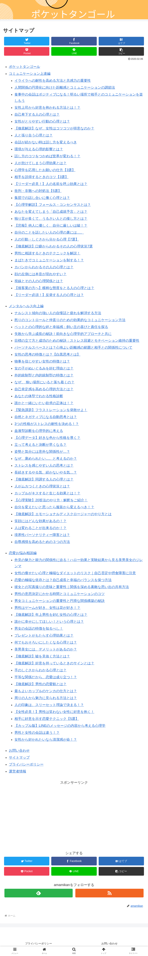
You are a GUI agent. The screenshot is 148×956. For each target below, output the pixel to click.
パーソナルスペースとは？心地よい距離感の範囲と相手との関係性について (73, 347)
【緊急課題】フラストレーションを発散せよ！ (50, 410)
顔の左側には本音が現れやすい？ (40, 274)
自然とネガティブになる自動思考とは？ (45, 417)
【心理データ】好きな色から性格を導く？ (47, 438)
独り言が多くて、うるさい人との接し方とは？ (50, 218)
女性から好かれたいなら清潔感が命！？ (45, 739)
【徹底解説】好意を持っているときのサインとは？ (54, 663)
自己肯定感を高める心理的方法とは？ (43, 389)
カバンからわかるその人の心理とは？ (43, 267)
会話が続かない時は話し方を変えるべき (45, 142)
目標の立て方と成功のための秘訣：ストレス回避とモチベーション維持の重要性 (76, 341)
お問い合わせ (19, 750)
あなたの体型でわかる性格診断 (38, 396)
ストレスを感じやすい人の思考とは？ (43, 465)
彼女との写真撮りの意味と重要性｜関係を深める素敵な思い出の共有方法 (71, 587)
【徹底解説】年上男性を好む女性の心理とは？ (50, 615)
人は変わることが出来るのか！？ (40, 528)
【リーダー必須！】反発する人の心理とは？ (49, 295)
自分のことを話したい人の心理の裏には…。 (49, 232)
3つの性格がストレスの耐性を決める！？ (46, 424)
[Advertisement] (74, 813)
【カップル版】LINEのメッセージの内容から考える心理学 (59, 726)
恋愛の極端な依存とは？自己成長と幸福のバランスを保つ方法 (63, 580)
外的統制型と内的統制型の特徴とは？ (43, 375)
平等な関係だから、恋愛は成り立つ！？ (45, 677)
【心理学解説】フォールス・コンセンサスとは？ (52, 205)
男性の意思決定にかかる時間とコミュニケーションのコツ (59, 594)
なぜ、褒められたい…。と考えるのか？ (45, 458)
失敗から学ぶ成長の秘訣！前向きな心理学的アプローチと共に (63, 334)
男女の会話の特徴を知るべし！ (38, 628)
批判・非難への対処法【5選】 (37, 191)
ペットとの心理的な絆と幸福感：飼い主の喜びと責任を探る (61, 327)
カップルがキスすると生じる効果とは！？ (47, 493)
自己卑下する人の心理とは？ (37, 114)
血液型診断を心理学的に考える (38, 431)
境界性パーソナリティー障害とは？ (42, 535)
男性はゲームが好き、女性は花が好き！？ (47, 608)
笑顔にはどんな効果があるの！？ (40, 521)
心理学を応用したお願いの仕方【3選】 (44, 170)
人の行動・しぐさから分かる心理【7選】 (46, 239)
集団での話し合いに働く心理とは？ (42, 198)
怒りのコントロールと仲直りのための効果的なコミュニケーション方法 (69, 320)
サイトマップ (19, 757)
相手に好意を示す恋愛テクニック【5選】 (46, 719)
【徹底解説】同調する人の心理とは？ (43, 479)
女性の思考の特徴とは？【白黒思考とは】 (47, 354)
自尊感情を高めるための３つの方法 (42, 542)
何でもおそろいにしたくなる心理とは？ (45, 642)
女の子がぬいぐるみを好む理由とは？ (43, 368)
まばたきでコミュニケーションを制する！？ (49, 260)
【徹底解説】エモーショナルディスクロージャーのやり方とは (63, 514)
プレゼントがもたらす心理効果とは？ (43, 635)
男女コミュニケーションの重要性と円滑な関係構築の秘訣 (59, 601)
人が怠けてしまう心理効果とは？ (40, 163)
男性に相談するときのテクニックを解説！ (47, 253)
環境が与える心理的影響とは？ (38, 149)
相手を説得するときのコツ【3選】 (41, 177)
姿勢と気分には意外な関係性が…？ (42, 452)
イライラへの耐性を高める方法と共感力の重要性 (52, 80)
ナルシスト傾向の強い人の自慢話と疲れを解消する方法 (57, 313)
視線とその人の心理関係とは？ (38, 281)
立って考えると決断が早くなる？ (40, 445)
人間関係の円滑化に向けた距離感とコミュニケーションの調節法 (64, 87)
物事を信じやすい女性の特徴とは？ (42, 361)
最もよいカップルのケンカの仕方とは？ (45, 691)
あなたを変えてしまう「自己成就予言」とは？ (50, 212)
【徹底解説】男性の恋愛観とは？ (40, 684)
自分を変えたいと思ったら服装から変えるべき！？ (54, 507)
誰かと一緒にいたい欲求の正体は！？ (43, 403)
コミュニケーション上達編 (29, 74)
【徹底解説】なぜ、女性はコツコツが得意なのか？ (54, 128)
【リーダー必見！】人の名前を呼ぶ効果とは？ (50, 184)
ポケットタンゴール (24, 67)
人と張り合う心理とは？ (33, 135)
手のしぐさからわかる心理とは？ (40, 670)
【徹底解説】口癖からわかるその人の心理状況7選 (53, 246)
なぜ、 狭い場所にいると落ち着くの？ (44, 382)
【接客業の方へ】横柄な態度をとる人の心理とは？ (54, 288)
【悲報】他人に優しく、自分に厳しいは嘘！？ (50, 225)
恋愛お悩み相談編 (23, 553)
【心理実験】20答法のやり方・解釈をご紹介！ (51, 500)
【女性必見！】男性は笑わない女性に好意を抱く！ (54, 712)
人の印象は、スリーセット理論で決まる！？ (49, 705)
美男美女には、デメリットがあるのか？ (45, 649)
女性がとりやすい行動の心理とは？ (42, 121)
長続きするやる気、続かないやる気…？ (45, 472)
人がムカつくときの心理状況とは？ (42, 486)
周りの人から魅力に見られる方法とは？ (45, 698)
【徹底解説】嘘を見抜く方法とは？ (42, 656)
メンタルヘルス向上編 (26, 306)
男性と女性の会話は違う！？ (37, 733)
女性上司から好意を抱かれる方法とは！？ (47, 107)
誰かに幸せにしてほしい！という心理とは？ (49, 622)
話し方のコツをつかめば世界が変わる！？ (47, 156)
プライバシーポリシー (26, 764)
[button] (121, 51)
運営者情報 (17, 771)
